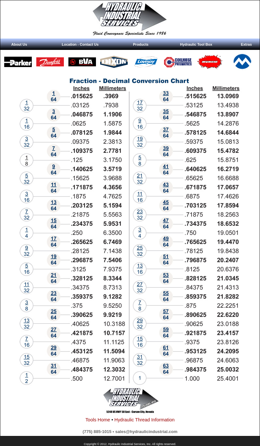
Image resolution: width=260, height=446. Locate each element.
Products (140, 44)
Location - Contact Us (80, 44)
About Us (19, 44)
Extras (246, 44)
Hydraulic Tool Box (196, 44)
